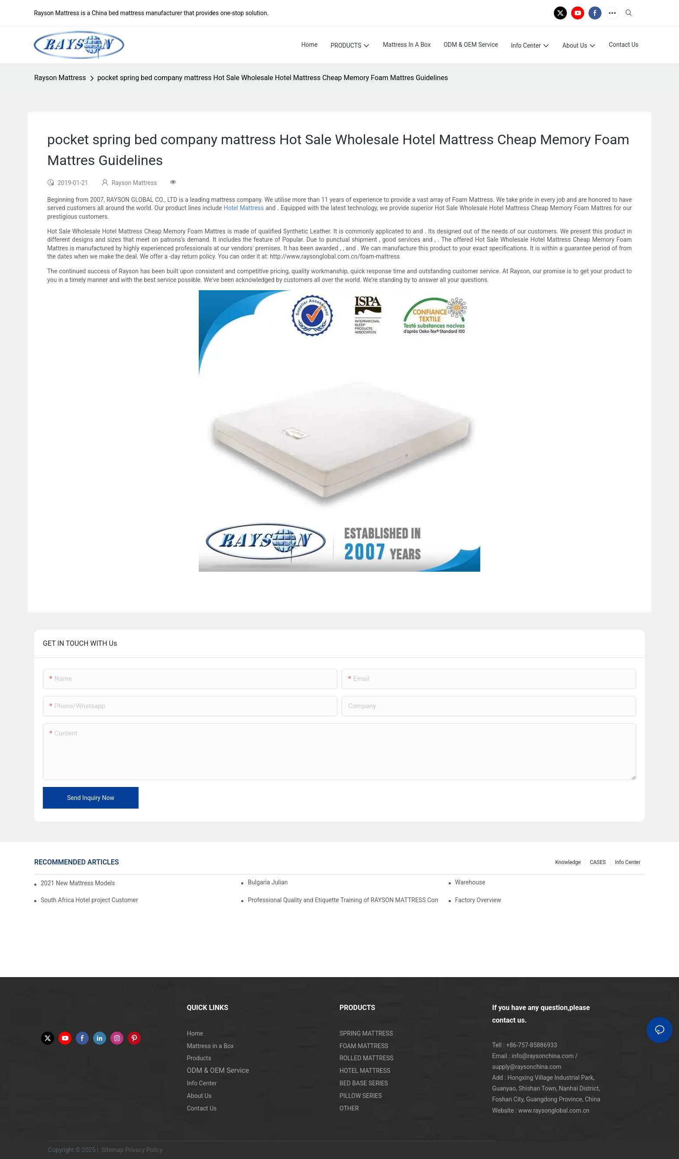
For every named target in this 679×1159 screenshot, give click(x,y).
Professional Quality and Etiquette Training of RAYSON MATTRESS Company (342, 900)
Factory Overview (478, 900)
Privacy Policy (143, 1149)
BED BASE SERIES (364, 1083)
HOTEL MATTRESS (365, 1070)
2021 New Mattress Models (78, 883)
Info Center (627, 862)
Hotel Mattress (243, 207)
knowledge (568, 862)
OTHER (349, 1108)
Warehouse (470, 882)
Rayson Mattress (60, 78)
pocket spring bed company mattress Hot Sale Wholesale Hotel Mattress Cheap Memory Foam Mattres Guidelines (272, 78)
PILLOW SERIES (361, 1095)
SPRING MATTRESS (366, 1033)
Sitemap (112, 1149)
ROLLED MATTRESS (367, 1058)
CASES (598, 862)
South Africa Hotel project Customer (89, 900)
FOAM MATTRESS (364, 1045)
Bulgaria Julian (268, 882)
